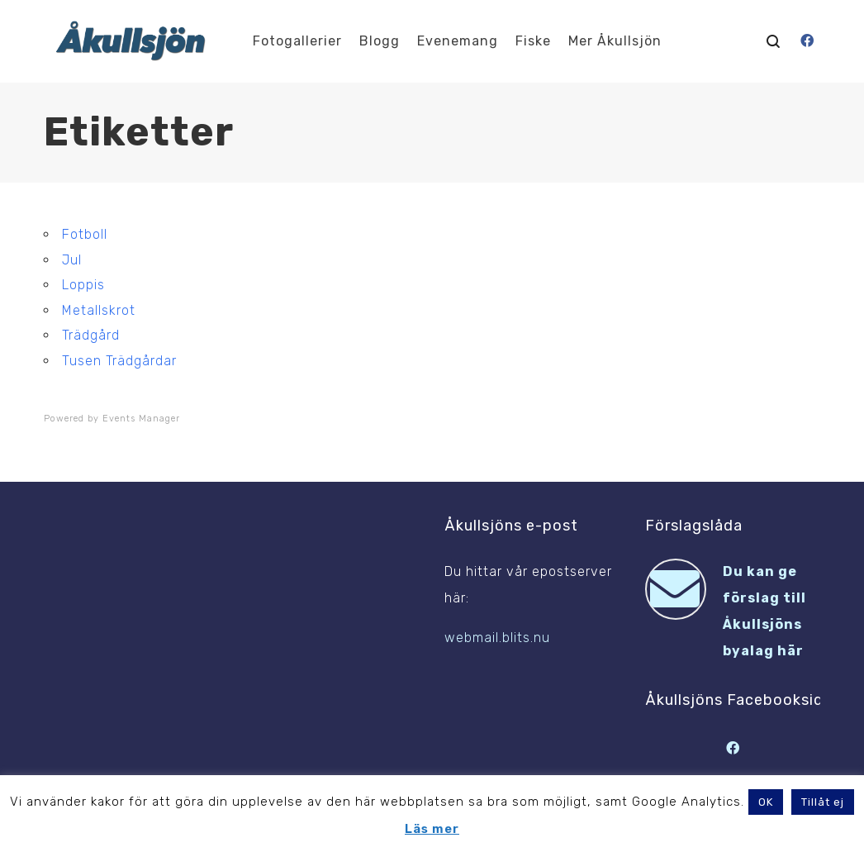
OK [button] (765, 802)
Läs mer (432, 828)
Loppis (83, 285)
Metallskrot (98, 310)
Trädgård (91, 335)
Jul (72, 260)
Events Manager (141, 418)
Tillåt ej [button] (822, 802)
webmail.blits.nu (497, 637)
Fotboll (84, 234)
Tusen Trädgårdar (119, 361)
